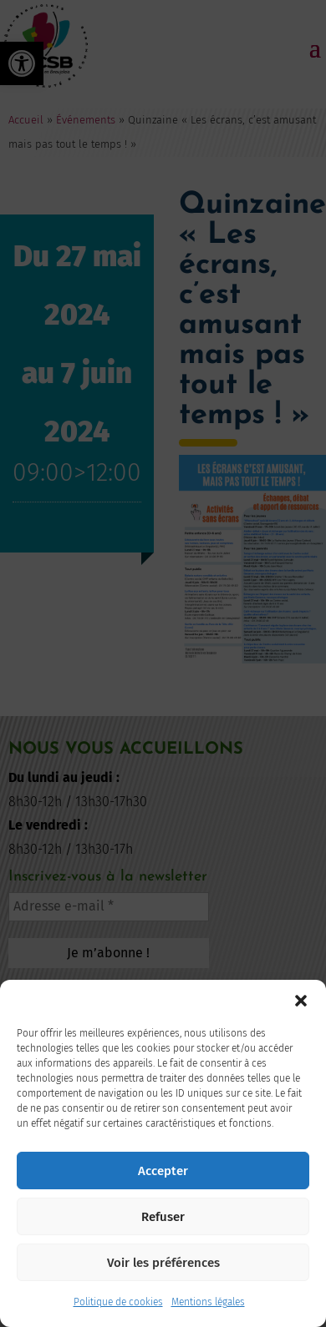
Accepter (163, 1170)
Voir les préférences (163, 1262)
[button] (301, 1000)
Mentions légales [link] (208, 1302)
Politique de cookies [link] (118, 1302)
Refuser (163, 1216)
